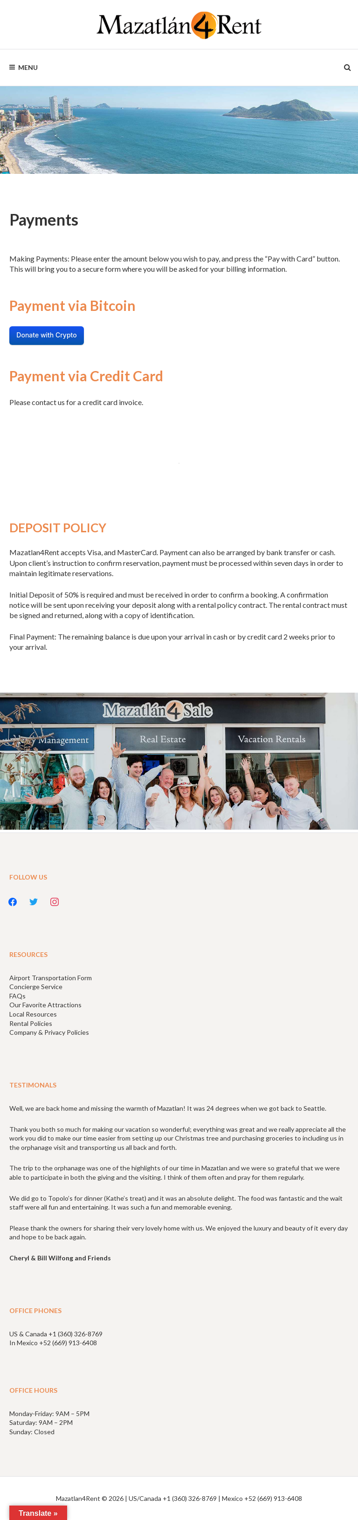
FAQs (17, 996)
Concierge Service (35, 986)
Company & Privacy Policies (49, 1032)
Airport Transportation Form (50, 978)
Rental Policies (30, 1023)
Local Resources (33, 1014)
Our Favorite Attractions (45, 1005)
